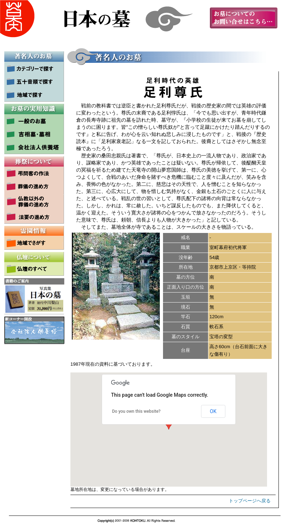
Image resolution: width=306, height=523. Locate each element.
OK (213, 411)
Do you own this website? (136, 411)
